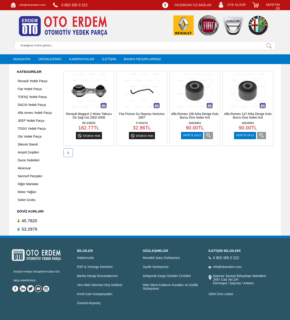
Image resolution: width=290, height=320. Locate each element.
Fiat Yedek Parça (30, 89)
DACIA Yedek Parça (32, 105)
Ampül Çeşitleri (28, 152)
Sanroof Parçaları (30, 176)
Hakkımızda (85, 258)
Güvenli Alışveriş (88, 303)
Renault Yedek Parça (32, 81)
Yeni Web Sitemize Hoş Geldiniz (99, 285)
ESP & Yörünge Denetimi (95, 267)
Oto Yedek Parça (29, 136)
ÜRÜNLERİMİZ (50, 59)
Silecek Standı (28, 144)
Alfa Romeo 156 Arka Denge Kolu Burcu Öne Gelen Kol (194, 115)
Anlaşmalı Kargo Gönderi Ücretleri (167, 276)
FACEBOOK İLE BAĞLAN (192, 5)
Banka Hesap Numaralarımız (97, 276)
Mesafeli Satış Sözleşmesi (161, 258)
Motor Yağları (27, 192)
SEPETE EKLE (192, 135)
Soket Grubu (27, 200)
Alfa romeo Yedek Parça (35, 113)
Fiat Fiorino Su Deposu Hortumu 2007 (142, 115)
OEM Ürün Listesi (220, 294)
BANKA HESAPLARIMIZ (142, 59)
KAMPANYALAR (81, 59)
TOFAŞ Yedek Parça (32, 97)
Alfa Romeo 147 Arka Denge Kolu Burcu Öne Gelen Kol (247, 115)
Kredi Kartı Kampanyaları (94, 294)
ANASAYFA (22, 59)
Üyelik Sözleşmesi (156, 267)
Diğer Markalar (28, 184)
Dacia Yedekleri (29, 160)
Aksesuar (24, 168)
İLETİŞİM (109, 59)
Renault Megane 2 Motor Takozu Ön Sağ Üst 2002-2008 (89, 115)
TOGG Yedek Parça (32, 128)
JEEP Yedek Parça (31, 120)
